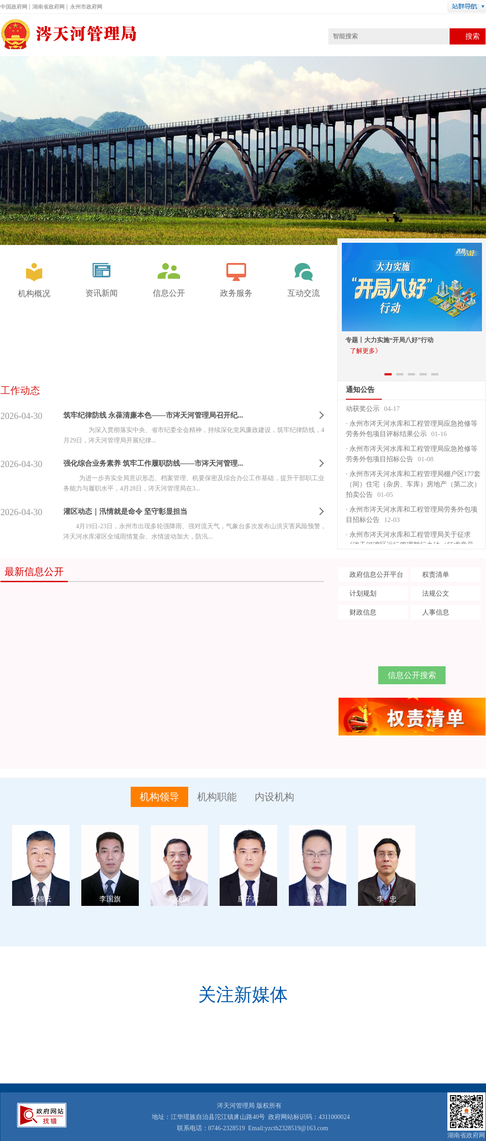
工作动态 (20, 390)
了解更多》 (365, 351)
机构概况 (34, 280)
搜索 (472, 36)
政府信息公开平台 (376, 574)
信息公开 (169, 280)
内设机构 (274, 796)
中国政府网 (13, 7)
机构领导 (159, 796)
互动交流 (303, 280)
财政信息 (362, 612)
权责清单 (435, 574)
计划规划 (362, 593)
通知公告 (360, 389)
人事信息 (435, 612)
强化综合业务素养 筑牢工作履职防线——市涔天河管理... (153, 463)
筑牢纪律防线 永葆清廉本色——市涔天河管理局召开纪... (153, 415)
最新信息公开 (34, 571)
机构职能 (217, 796)
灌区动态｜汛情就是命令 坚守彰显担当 (125, 511)
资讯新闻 (101, 280)
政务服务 (236, 280)
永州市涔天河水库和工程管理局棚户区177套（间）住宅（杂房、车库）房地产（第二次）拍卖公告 (413, 485)
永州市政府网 (86, 7)
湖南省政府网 (48, 7)
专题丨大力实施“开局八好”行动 (389, 340)
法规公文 (435, 593)
